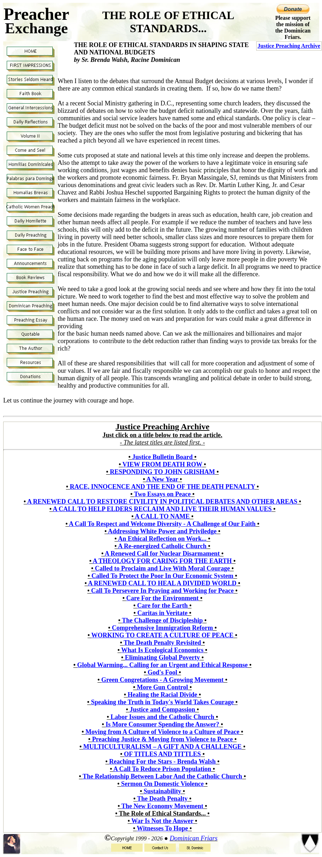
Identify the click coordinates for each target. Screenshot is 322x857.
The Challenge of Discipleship (162, 620)
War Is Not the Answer (162, 820)
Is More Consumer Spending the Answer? (162, 724)
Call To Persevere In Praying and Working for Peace (162, 590)
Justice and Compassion (162, 709)
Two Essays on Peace (162, 494)
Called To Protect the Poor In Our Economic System (163, 575)
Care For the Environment (162, 598)
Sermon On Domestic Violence (162, 783)
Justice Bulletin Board (162, 457)
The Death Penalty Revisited (162, 642)
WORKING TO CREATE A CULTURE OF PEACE (162, 635)
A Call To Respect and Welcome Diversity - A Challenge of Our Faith (162, 523)
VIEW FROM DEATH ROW (162, 464)
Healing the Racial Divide (162, 694)
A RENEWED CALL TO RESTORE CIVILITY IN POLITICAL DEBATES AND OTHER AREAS (162, 501)
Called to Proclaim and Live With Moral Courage (162, 568)
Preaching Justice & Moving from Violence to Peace (162, 739)
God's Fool (162, 672)
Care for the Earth (162, 605)
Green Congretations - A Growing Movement (162, 679)
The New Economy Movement (162, 806)
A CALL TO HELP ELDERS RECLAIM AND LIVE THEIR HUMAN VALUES (162, 509)
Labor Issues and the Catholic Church (162, 716)
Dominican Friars (193, 838)
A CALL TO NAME (162, 516)
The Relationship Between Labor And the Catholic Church (162, 776)
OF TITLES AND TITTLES (162, 754)
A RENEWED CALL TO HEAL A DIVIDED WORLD (162, 583)
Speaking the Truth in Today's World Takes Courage (162, 702)
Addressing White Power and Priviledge (162, 531)
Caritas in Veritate (162, 612)
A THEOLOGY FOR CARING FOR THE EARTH (162, 560)
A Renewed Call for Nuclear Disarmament (162, 553)
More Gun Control (162, 687)
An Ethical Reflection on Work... (162, 538)
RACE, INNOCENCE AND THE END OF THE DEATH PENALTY (162, 486)
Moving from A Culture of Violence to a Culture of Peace (163, 731)
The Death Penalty (162, 798)
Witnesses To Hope (162, 828)
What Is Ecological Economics (162, 650)
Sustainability (162, 791)
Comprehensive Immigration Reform (162, 627)
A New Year (162, 479)
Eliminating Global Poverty (162, 657)
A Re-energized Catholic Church (162, 546)
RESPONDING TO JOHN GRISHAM (162, 471)
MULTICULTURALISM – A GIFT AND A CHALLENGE (162, 746)
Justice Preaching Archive (289, 46)
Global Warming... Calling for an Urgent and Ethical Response (162, 664)
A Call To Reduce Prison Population (162, 768)
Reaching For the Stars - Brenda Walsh (162, 761)
